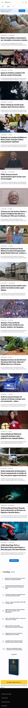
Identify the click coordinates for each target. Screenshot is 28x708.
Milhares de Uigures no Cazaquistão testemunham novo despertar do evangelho (14, 626)
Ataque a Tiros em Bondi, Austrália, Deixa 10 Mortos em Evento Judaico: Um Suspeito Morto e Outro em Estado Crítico (13, 325)
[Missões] (11, 246)
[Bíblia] (10, 135)
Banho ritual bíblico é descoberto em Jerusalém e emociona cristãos (14, 39)
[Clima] (10, 357)
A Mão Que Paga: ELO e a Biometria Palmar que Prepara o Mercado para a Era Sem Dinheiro (13, 547)
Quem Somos (4, 705)
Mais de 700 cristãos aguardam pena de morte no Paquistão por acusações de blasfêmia (15, 579)
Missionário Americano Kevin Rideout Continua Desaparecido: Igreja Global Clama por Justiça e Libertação (13, 251)
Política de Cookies (5, 701)
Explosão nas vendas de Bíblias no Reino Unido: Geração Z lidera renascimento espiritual (14, 140)
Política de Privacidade (6, 694)
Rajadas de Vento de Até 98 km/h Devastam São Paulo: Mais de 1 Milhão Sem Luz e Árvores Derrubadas (13, 362)
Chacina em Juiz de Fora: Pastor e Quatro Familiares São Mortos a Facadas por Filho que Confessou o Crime (14, 214)
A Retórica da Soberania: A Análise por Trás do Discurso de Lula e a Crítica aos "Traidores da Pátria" (14, 587)
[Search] (23, 2)
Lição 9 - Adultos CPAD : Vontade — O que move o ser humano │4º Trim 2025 (15, 619)
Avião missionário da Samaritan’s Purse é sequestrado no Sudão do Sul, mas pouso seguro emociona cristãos (13, 473)
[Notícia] (10, 209)
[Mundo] (10, 102)
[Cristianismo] (12, 172)
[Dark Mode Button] (26, 2)
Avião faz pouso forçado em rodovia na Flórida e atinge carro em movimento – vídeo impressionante (13, 399)
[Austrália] (11, 320)
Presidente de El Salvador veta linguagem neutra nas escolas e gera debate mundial (15, 595)
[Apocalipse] (11, 505)
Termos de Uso (4, 697)
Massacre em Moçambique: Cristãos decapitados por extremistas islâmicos (14, 649)
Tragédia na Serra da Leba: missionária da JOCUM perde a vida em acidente (13, 634)
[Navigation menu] (2, 2)
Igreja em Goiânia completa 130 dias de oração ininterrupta (13, 74)
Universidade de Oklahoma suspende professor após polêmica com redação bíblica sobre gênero (12, 436)
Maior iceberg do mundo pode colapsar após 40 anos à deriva (12, 106)
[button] (26, 10)
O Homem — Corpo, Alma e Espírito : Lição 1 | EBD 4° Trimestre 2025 (15, 603)
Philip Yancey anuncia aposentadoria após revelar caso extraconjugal (13, 177)
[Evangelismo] (12, 283)
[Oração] (11, 70)
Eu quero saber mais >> (14, 682)
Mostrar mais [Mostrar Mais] (14, 560)
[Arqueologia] (11, 35)
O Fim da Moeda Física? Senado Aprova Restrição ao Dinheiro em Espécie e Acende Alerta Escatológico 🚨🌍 (13, 510)
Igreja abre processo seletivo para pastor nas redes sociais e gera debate (13, 288)
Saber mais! (21, 10)
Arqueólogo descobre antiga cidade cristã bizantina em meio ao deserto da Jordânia (14, 641)
